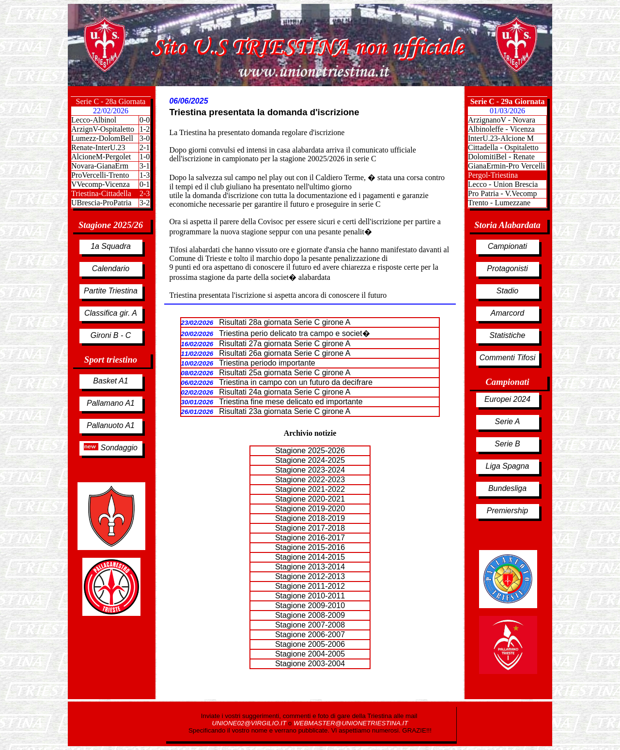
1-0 (145, 157)
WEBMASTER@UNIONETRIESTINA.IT (351, 723)
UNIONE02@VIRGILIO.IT (250, 723)
